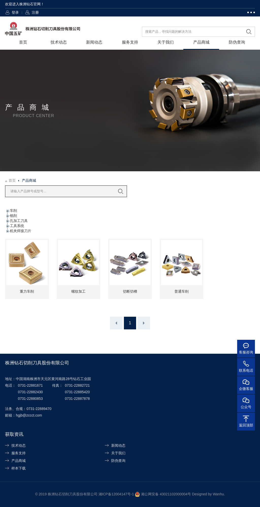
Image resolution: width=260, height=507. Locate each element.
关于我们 (165, 42)
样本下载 (18, 468)
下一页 (143, 323)
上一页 (116, 323)
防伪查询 (237, 42)
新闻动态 (94, 42)
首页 (23, 42)
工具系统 (17, 226)
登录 (15, 12)
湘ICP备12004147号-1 (116, 494)
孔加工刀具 (19, 221)
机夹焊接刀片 (20, 231)
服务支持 (130, 42)
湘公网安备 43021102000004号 (166, 494)
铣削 (13, 216)
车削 (13, 211)
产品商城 (201, 42)
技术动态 (59, 42)
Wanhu (218, 494)
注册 (35, 12)
